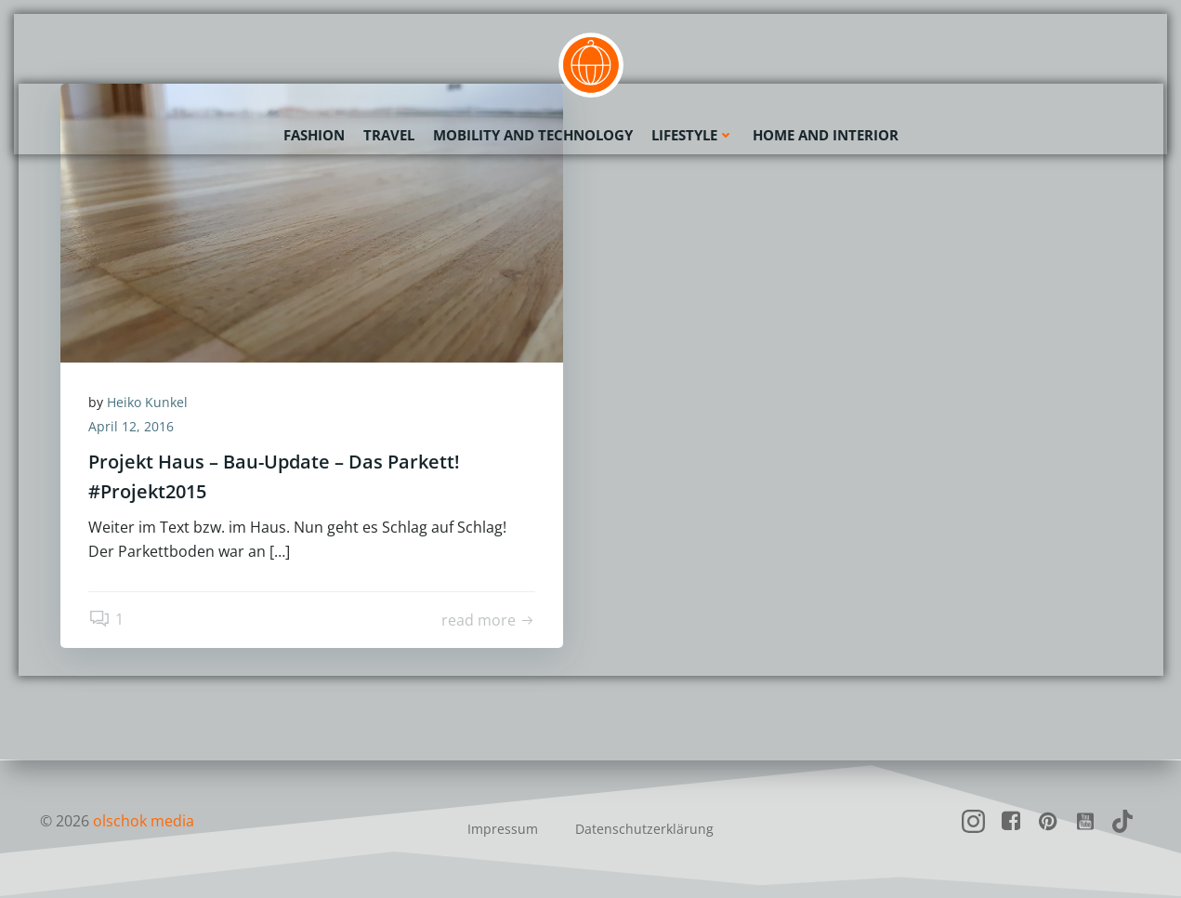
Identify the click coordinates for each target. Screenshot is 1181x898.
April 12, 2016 (131, 426)
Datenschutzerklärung (644, 829)
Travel (388, 134)
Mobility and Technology (533, 134)
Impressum (502, 829)
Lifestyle (692, 134)
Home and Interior (826, 134)
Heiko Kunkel (147, 402)
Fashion (314, 134)
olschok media (143, 821)
